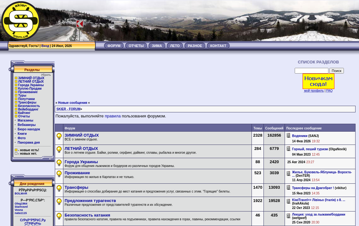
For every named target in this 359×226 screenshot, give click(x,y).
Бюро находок (29, 129)
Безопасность (29, 106)
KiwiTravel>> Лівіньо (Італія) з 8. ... (318, 200)
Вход (45, 46)
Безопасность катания (87, 215)
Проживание (28, 92)
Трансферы (27, 102)
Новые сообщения (72, 102)
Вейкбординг (28, 109)
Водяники (300, 136)
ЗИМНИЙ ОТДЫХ (31, 78)
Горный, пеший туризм (310, 149)
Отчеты (24, 116)
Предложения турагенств (90, 200)
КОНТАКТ (218, 46)
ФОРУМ (113, 46)
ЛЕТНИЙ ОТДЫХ (30, 81)
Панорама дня (29, 142)
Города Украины (30, 85)
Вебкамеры (27, 125)
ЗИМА (157, 46)
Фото (22, 138)
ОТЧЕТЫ (136, 46)
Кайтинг (24, 113)
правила (112, 116)
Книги (22, 133)
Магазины (25, 120)
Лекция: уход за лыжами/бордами (318, 214)
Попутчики (26, 99)
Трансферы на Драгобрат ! (313, 188)
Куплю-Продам (30, 88)
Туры (22, 95)
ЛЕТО (175, 46)
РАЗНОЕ (195, 46)
